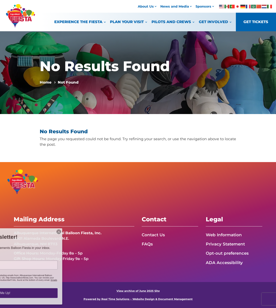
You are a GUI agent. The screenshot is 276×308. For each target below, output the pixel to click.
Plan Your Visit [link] (127, 22)
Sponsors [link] (203, 6)
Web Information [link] (224, 234)
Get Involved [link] (213, 22)
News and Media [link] (174, 6)
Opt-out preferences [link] (227, 253)
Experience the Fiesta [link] (78, 22)
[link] (20, 26)
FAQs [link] (147, 244)
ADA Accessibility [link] (224, 262)
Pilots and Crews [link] (171, 22)
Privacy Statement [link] (225, 244)
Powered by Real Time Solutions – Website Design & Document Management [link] (138, 299)
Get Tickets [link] (255, 22)
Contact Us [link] (153, 234)
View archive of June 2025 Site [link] (138, 290)
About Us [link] (146, 6)
